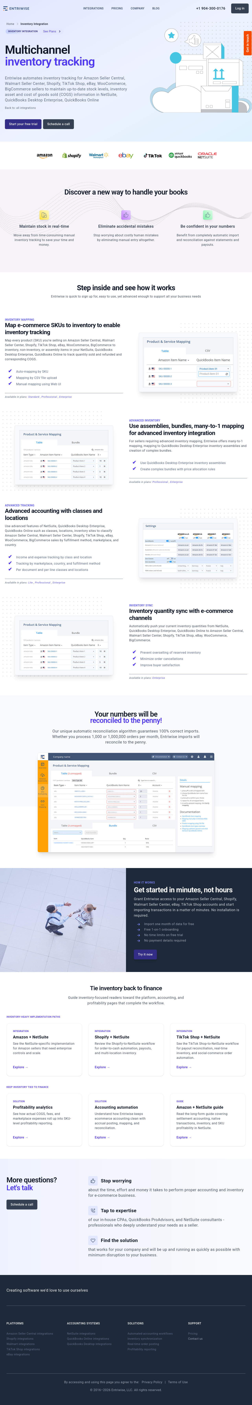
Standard (34, 396)
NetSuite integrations (81, 1333)
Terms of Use (178, 1382)
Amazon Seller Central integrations (29, 1333)
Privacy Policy (152, 1382)
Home (10, 23)
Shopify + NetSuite (112, 1037)
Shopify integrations (19, 1338)
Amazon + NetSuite (31, 1037)
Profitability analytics (33, 1107)
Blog (156, 8)
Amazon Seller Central (203, 899)
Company (137, 8)
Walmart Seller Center (152, 904)
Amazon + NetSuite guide (200, 1107)
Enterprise (65, 396)
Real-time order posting (143, 1344)
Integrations (93, 8)
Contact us (195, 1338)
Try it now (145, 954)
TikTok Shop (191, 904)
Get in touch (247, 43)
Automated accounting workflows (150, 1333)
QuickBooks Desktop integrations (89, 1344)
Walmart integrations (20, 1344)
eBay (175, 904)
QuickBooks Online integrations (88, 1338)
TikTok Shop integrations (23, 1349)
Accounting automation (116, 1107)
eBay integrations (18, 1354)
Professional (49, 396)
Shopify (230, 899)
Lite (30, 582)
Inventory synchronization (145, 1338)
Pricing (117, 8)
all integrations (26, 107)
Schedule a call (58, 124)
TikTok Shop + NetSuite (198, 1037)
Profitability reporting (142, 1349)
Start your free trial (23, 124)
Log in (240, 8)
